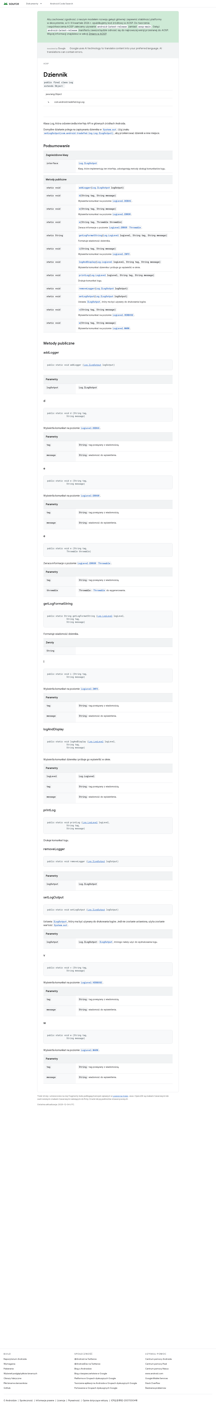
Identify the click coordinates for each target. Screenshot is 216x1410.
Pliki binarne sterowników (15, 1383)
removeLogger (87, 288)
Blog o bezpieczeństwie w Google (90, 1373)
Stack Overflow (152, 1383)
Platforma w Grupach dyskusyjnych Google (95, 1378)
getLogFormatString (90, 235)
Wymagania (9, 1363)
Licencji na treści (120, 1096)
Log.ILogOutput (88, 163)
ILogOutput (93, 301)
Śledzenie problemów (155, 1388)
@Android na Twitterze (85, 1359)
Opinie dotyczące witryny (95, 1400)
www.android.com (154, 1373)
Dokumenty (32, 3)
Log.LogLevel (111, 235)
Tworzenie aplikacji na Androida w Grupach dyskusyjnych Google (105, 1383)
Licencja (61, 1400)
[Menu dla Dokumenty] (42, 3)
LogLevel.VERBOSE (123, 315)
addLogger (85, 187)
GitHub (7, 1388)
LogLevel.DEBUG (122, 201)
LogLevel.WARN (121, 328)
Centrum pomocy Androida (158, 1359)
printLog (84, 275)
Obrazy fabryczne (12, 1378)
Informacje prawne (45, 1400)
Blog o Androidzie (83, 1368)
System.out (109, 129)
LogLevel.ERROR (122, 214)
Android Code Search (61, 3)
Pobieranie (9, 1368)
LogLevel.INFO (121, 254)
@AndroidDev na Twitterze (87, 1363)
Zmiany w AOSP (97, 33)
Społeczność (26, 1400)
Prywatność (74, 1400)
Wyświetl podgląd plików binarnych (20, 1373)
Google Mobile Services (156, 1378)
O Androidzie (10, 1400)
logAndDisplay (87, 261)
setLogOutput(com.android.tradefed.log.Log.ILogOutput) (78, 133)
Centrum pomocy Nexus (157, 1368)
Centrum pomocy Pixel (156, 1363)
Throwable (135, 227)
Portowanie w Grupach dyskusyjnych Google (95, 1388)
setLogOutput (86, 296)
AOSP (46, 63)
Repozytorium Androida (15, 1359)
